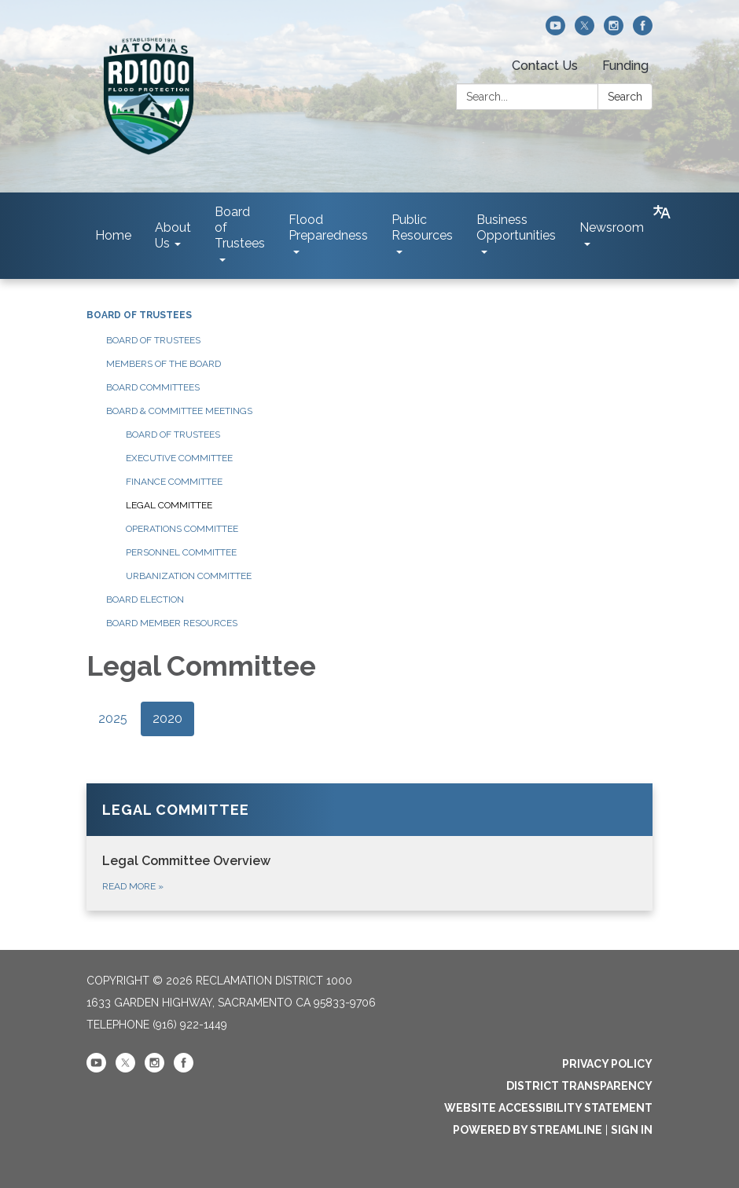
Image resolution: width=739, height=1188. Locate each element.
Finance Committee (174, 481)
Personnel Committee (181, 552)
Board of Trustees (139, 315)
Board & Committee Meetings (179, 410)
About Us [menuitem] (173, 235)
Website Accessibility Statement (548, 1108)
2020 (167, 718)
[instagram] (613, 31)
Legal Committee (169, 505)
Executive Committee (179, 458)
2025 (112, 718)
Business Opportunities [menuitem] (516, 227)
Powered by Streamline (527, 1130)
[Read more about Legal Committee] (369, 847)
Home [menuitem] (113, 235)
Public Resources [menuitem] (422, 227)
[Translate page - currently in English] (662, 212)
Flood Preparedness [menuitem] (328, 227)
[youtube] (555, 31)
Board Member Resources (171, 623)
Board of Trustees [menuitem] (240, 227)
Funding (625, 65)
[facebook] (643, 31)
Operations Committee (182, 528)
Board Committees (153, 387)
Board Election (145, 599)
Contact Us (545, 65)
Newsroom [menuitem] (611, 227)
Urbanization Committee (189, 575)
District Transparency (579, 1086)
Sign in (632, 1130)
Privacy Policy (607, 1064)
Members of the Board (163, 363)
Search (625, 96)
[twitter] (584, 31)
